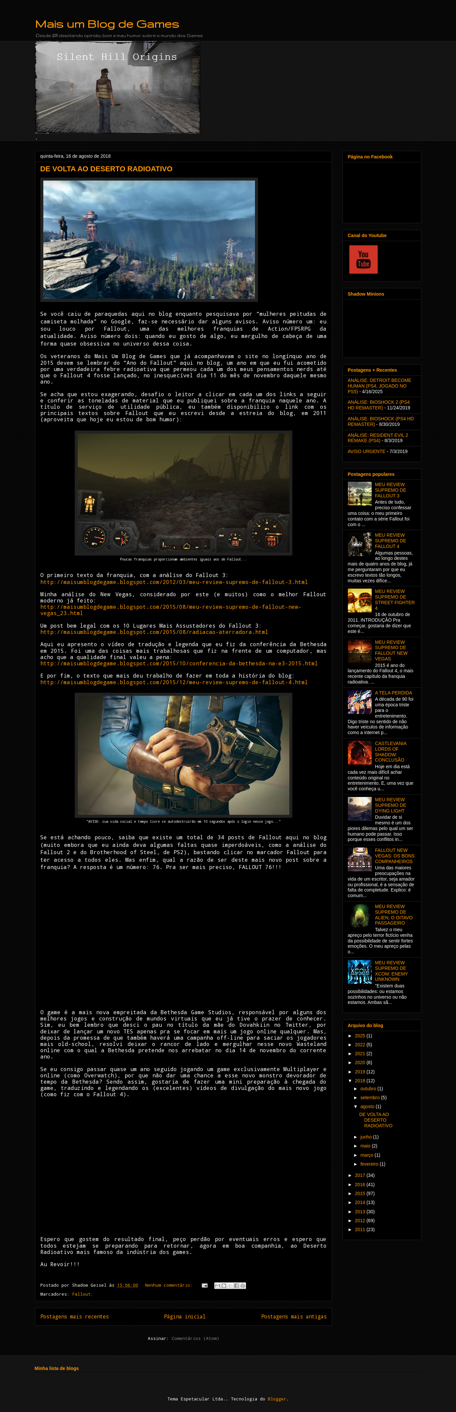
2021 (360, 1053)
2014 (360, 1202)
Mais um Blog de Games (107, 23)
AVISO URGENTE (367, 451)
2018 (360, 1080)
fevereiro (370, 1164)
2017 (360, 1175)
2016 (360, 1184)
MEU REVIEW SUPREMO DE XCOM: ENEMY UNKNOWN (391, 971)
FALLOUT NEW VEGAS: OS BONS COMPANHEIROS (395, 856)
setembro (370, 1097)
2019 (360, 1071)
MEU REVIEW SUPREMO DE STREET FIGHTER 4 (395, 599)
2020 (360, 1062)
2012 (360, 1220)
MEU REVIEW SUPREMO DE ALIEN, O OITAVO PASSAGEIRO (394, 915)
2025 (360, 1035)
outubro (368, 1088)
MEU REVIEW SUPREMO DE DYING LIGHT (390, 805)
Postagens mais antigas (294, 1316)
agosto (368, 1106)
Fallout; (82, 1294)
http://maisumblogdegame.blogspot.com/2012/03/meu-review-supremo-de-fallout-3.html (174, 581)
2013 (360, 1211)
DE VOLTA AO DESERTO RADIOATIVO (106, 169)
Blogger (277, 1399)
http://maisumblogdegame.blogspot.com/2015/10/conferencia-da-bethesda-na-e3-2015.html (179, 663)
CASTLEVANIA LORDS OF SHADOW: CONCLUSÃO (390, 752)
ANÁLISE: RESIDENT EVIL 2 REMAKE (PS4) (378, 438)
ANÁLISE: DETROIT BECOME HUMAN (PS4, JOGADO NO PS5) (380, 386)
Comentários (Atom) (195, 1338)
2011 (360, 1229)
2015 (360, 1193)
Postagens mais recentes (74, 1316)
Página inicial (185, 1316)
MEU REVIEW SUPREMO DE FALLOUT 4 (390, 540)
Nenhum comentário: (170, 1285)
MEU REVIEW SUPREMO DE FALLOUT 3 (390, 490)
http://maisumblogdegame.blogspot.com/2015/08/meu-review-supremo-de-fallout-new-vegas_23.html (171, 609)
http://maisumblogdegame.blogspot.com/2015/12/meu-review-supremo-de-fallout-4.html (174, 682)
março (367, 1155)
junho (366, 1137)
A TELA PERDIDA (393, 692)
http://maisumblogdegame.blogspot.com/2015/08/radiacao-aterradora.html (154, 631)
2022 (360, 1044)
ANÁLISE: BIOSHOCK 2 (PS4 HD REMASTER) (379, 404)
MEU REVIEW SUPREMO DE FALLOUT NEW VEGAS (391, 650)
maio (366, 1145)
